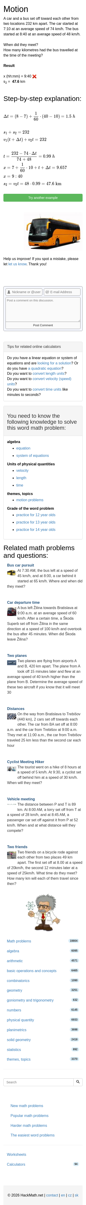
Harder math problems (29, 1126)
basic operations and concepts (43, 970)
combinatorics (43, 980)
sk (76, 1195)
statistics (43, 1049)
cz (70, 1195)
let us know (17, 264)
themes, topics (43, 1059)
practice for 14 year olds (35, 530)
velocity (22, 470)
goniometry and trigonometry (43, 1000)
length (21, 478)
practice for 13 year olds (35, 522)
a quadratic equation (44, 368)
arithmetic (43, 961)
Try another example (43, 198)
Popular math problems (29, 1116)
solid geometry (43, 1039)
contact (52, 1195)
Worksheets (16, 1154)
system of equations (32, 456)
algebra (43, 951)
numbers (43, 1010)
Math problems (43, 941)
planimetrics (43, 1030)
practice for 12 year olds (35, 515)
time (19, 485)
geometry (43, 990)
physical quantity (43, 1020)
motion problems (29, 500)
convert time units (47, 389)
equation (23, 448)
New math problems (27, 1106)
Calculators (43, 1164)
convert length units (48, 373)
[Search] (78, 1082)
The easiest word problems (33, 1135)
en (63, 1195)
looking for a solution (54, 363)
